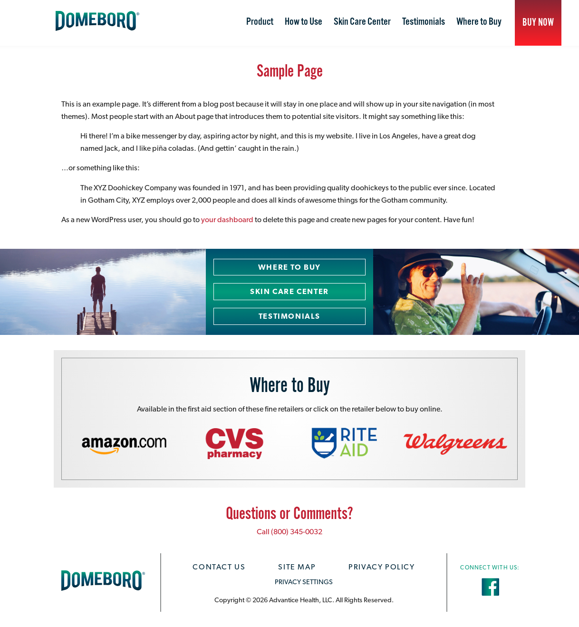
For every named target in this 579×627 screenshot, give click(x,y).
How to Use (303, 22)
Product (259, 22)
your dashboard (227, 219)
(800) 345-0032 (296, 531)
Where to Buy (479, 22)
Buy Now (538, 22)
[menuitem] (259, 23)
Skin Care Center (362, 22)
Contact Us (219, 566)
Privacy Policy (381, 566)
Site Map (297, 566)
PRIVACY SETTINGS (304, 582)
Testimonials (423, 22)
